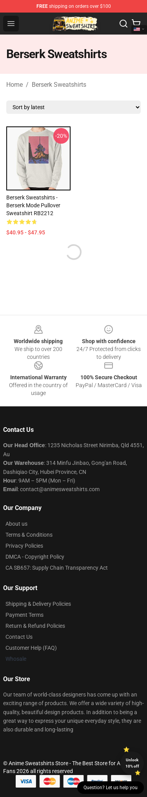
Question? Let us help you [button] (110, 787)
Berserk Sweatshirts (59, 84)
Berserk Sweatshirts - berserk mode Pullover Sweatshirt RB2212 (33, 205)
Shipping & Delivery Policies (38, 604)
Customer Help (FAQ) (31, 648)
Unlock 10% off (132, 763)
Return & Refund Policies (35, 626)
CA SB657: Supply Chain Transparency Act (56, 568)
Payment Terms (24, 615)
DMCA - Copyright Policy (34, 557)
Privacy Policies (24, 546)
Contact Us (19, 637)
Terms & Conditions (29, 535)
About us (16, 524)
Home (14, 84)
